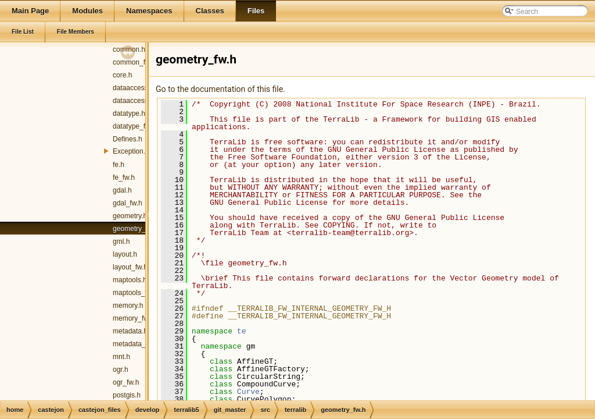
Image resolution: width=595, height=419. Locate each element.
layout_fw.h (130, 267)
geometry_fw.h (135, 229)
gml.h (121, 241)
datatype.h (129, 113)
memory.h (128, 305)
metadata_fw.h (135, 344)
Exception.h (131, 151)
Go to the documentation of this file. (220, 89)
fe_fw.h (124, 177)
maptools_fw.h (135, 293)
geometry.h (130, 216)
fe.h (118, 165)
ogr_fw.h (126, 382)
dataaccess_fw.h (138, 101)
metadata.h (130, 331)
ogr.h (120, 369)
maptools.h (130, 280)
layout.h (125, 254)
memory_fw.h (133, 318)
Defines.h (127, 139)
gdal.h (122, 190)
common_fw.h (134, 62)
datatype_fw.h (134, 126)
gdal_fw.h (127, 203)
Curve (248, 391)
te (241, 331)
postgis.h (127, 395)
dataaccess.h (133, 88)
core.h (122, 75)
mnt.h (121, 357)
